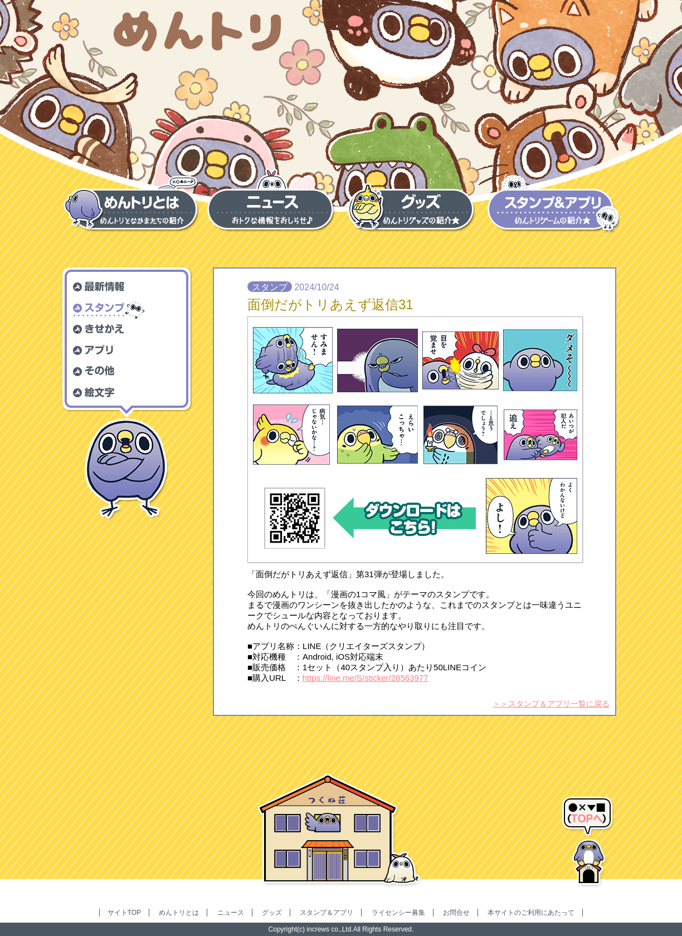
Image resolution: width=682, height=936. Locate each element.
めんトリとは (179, 912)
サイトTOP (124, 912)
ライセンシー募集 (398, 912)
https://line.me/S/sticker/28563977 (365, 677)
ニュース (230, 912)
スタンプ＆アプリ (326, 912)
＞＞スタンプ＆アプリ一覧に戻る (551, 703)
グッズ (272, 912)
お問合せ (456, 912)
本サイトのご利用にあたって (531, 912)
